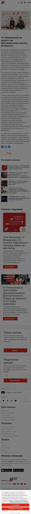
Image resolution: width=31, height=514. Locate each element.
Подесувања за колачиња (15, 508)
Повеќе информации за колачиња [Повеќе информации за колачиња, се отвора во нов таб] (19, 501)
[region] (15, 502)
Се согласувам (15, 505)
